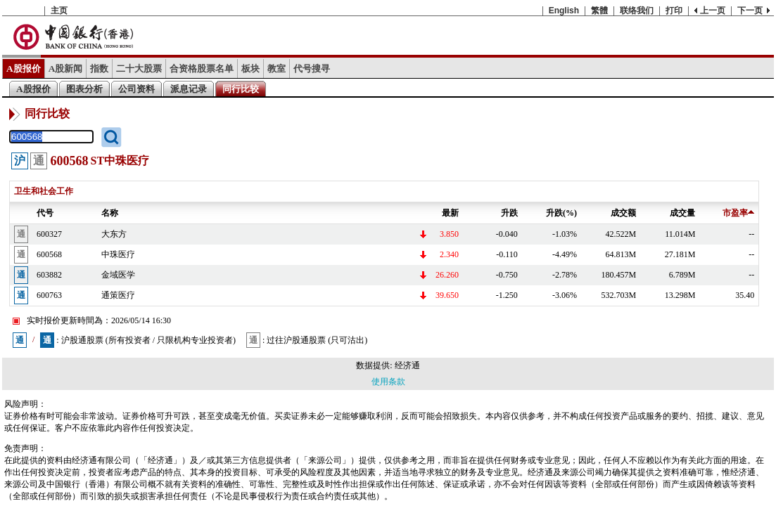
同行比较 (240, 89)
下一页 (750, 10)
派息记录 (188, 89)
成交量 (682, 213)
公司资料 (136, 89)
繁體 (599, 10)
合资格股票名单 (202, 68)
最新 (450, 213)
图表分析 (84, 89)
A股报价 (23, 68)
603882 (49, 275)
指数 (99, 68)
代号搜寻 (311, 68)
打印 (674, 10)
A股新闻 (66, 68)
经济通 (407, 365)
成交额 (623, 213)
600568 (49, 254)
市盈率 (738, 213)
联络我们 (637, 10)
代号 (45, 213)
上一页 (712, 10)
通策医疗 (118, 295)
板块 (250, 68)
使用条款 (388, 382)
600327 (49, 234)
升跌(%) (561, 213)
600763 (49, 295)
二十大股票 (139, 68)
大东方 (114, 234)
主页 (59, 10)
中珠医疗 (118, 254)
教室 (276, 68)
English (564, 10)
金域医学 (118, 275)
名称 (109, 213)
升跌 (509, 213)
